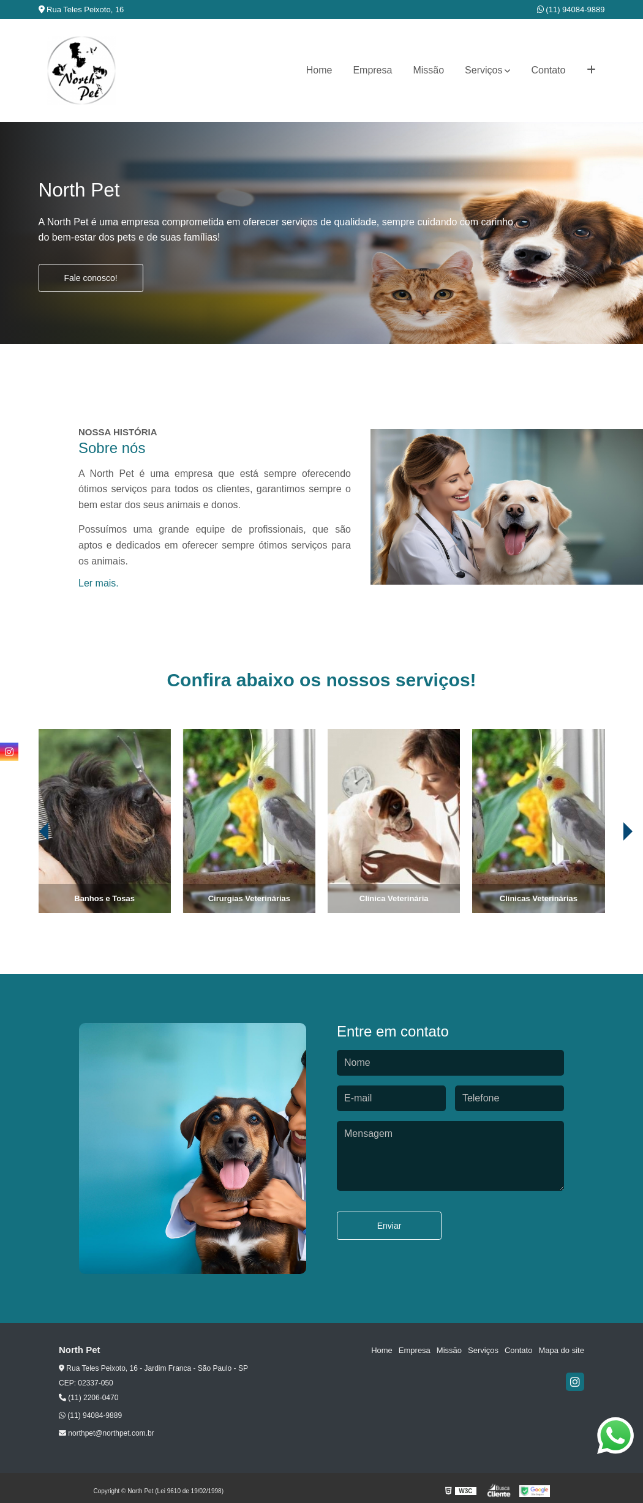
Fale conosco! (90, 278)
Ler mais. (98, 583)
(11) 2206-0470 (88, 1397)
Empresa (372, 70)
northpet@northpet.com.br (106, 1433)
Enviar (389, 1226)
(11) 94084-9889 (571, 9)
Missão (428, 70)
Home (319, 70)
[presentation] (27, 878)
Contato (548, 70)
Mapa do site (561, 1350)
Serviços (483, 70)
